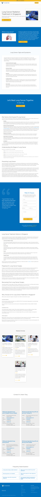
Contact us (29, 261)
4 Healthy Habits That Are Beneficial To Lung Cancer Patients (32, 344)
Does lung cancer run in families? (9, 473)
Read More (22, 41)
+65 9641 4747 (8, 452)
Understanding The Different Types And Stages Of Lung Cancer (20, 370)
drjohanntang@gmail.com (31, 226)
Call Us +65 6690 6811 (21, 0)
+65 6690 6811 (34, 225)
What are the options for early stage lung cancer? (28, 474)
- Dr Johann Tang (5, 208)
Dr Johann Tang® (8, 495)
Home (22, 486)
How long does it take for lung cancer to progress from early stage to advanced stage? (28, 478)
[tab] (10, 470)
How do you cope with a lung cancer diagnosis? (9, 478)
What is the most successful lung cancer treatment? (28, 470)
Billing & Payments (23, 492)
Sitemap (22, 495)
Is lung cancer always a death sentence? (10, 469)
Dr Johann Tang (20, 102)
